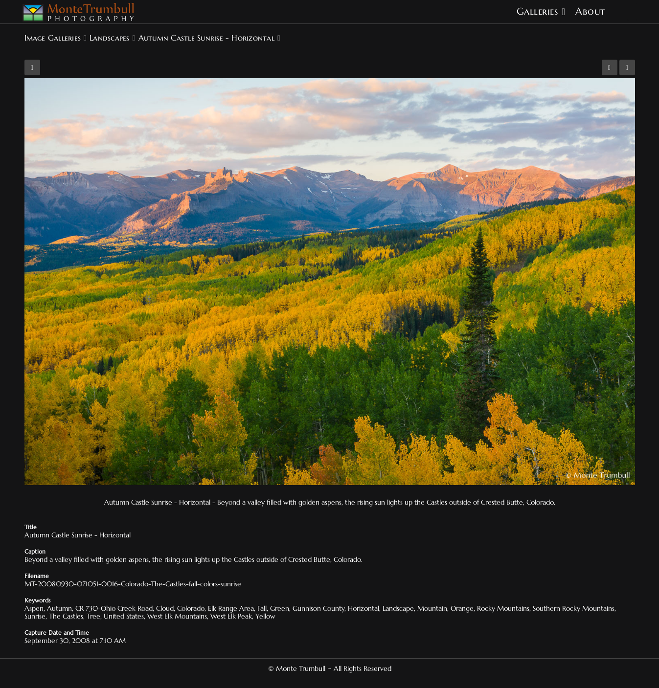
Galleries (537, 11)
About (590, 11)
